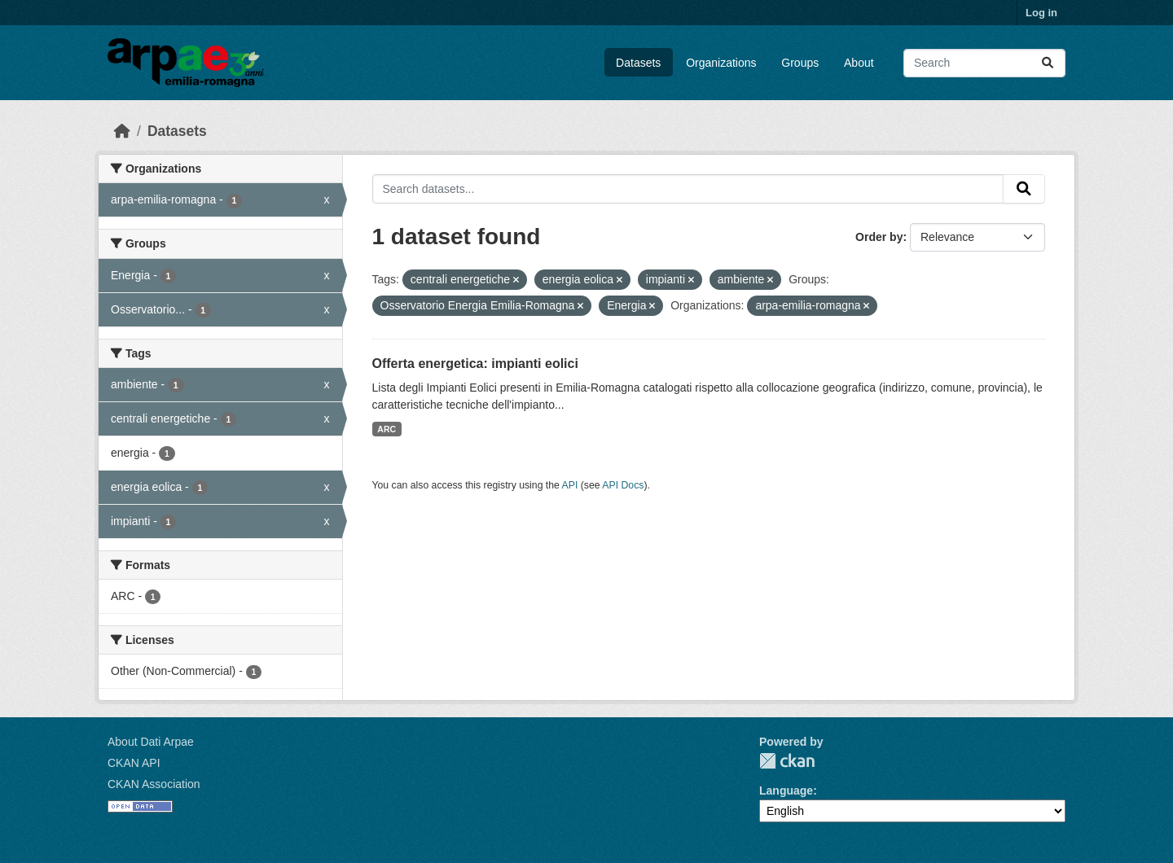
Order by (879, 236)
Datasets (638, 62)
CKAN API (134, 762)
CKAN (787, 760)
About (859, 62)
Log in (1041, 13)
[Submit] (1047, 63)
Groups (800, 62)
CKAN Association (154, 784)
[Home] (122, 131)
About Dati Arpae (151, 741)
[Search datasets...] (984, 63)
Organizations (721, 62)
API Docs (623, 485)
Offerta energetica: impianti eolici (475, 363)
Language (786, 790)
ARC (386, 429)
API (570, 485)
